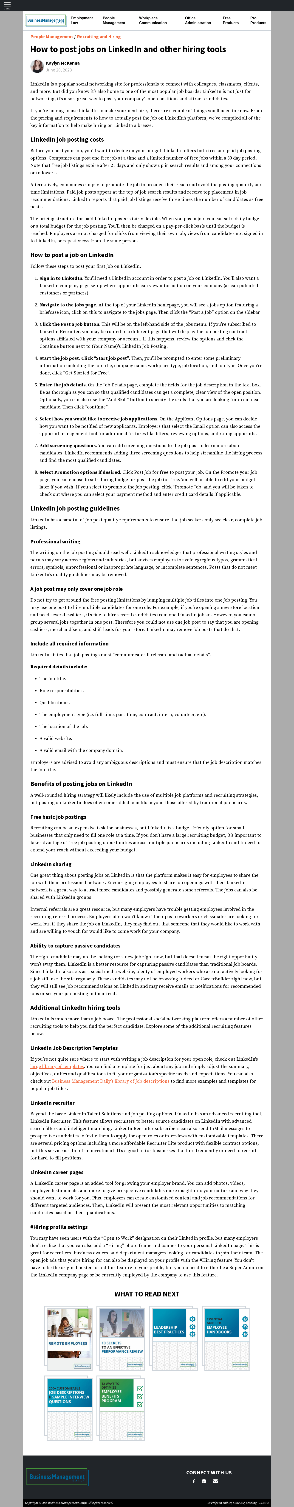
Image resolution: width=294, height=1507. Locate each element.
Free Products (231, 20)
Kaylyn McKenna (63, 63)
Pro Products (258, 20)
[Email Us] (215, 1482)
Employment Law (82, 20)
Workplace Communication (153, 20)
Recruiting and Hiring (99, 36)
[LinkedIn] (204, 1482)
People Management (114, 20)
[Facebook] (194, 1482)
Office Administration (198, 20)
